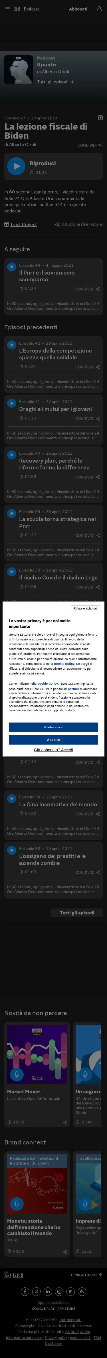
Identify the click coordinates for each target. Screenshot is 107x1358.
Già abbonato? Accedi (53, 749)
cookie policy (64, 663)
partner (73, 688)
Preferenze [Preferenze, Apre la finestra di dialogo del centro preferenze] (54, 727)
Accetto (53, 739)
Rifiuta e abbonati (86, 608)
